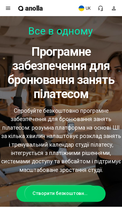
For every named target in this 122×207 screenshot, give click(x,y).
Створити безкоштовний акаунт (65, 193)
